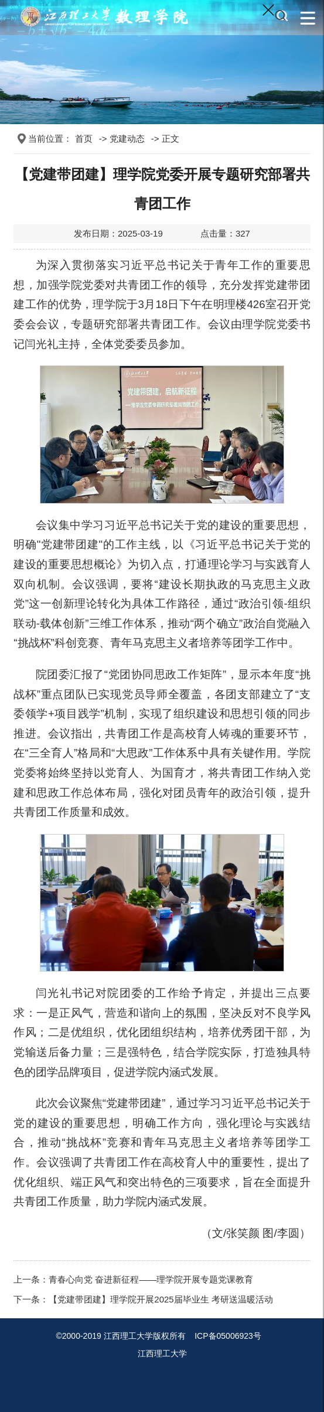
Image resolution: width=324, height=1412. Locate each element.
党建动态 (127, 138)
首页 (84, 138)
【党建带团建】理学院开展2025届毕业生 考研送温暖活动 (161, 1299)
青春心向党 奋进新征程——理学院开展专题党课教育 (151, 1279)
